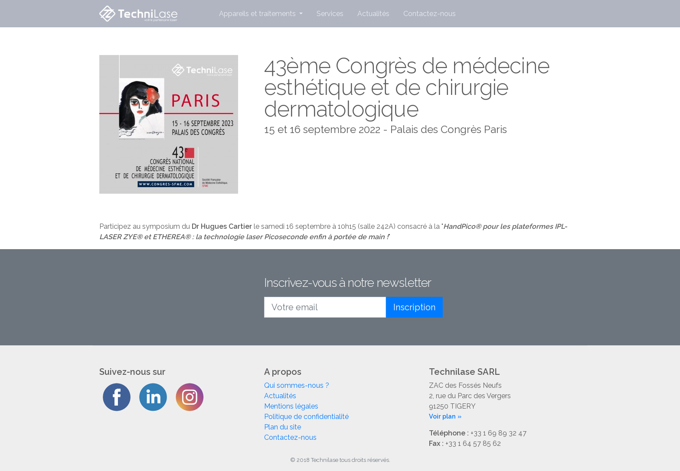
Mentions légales (291, 406)
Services (330, 14)
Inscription (414, 307)
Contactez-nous (429, 14)
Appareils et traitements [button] (258, 14)
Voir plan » (445, 416)
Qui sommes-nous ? (296, 385)
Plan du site (282, 427)
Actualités (373, 14)
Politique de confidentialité (306, 417)
